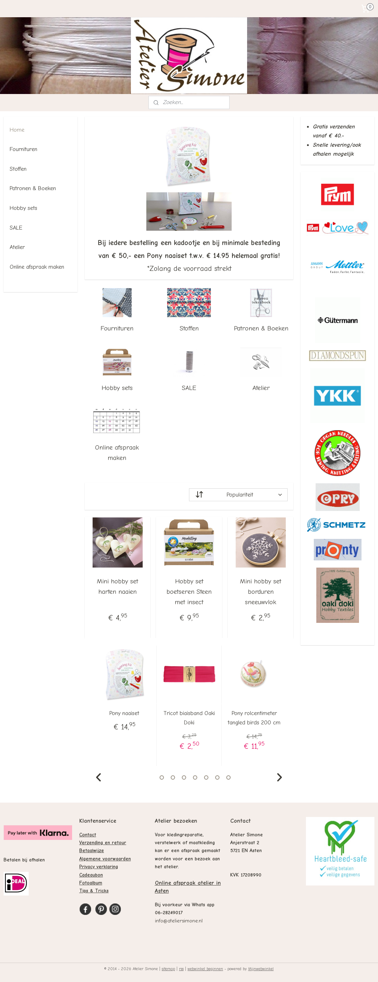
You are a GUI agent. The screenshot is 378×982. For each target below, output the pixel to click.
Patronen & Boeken (261, 328)
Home (17, 130)
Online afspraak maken (117, 453)
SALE (189, 388)
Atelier (261, 388)
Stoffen (188, 328)
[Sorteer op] (238, 495)
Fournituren (116, 328)
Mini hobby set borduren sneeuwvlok (260, 592)
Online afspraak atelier (184, 883)
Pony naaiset (124, 713)
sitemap (168, 969)
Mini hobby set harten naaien (117, 587)
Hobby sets (117, 388)
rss (181, 969)
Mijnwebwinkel (261, 969)
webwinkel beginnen (205, 969)
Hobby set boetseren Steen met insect (189, 592)
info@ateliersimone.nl (179, 921)
